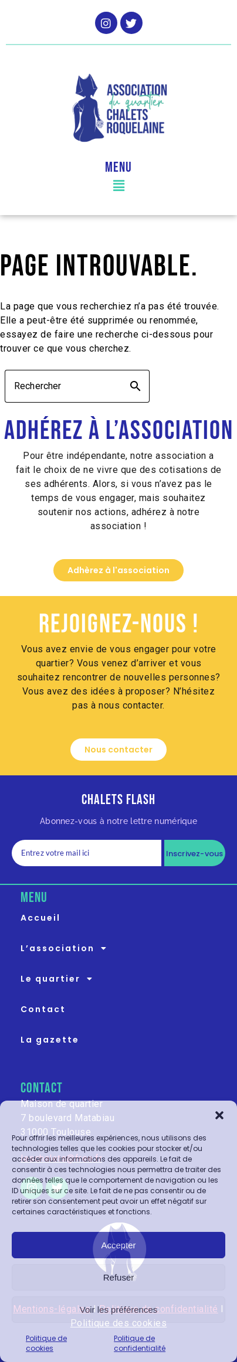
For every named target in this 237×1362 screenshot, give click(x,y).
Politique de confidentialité (139, 1343)
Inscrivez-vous (195, 853)
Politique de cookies (46, 1343)
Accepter (118, 1245)
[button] (219, 1115)
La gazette (50, 1040)
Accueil (40, 918)
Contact (43, 1009)
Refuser (118, 1277)
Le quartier (60, 978)
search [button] (135, 386)
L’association (67, 948)
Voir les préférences (119, 1310)
